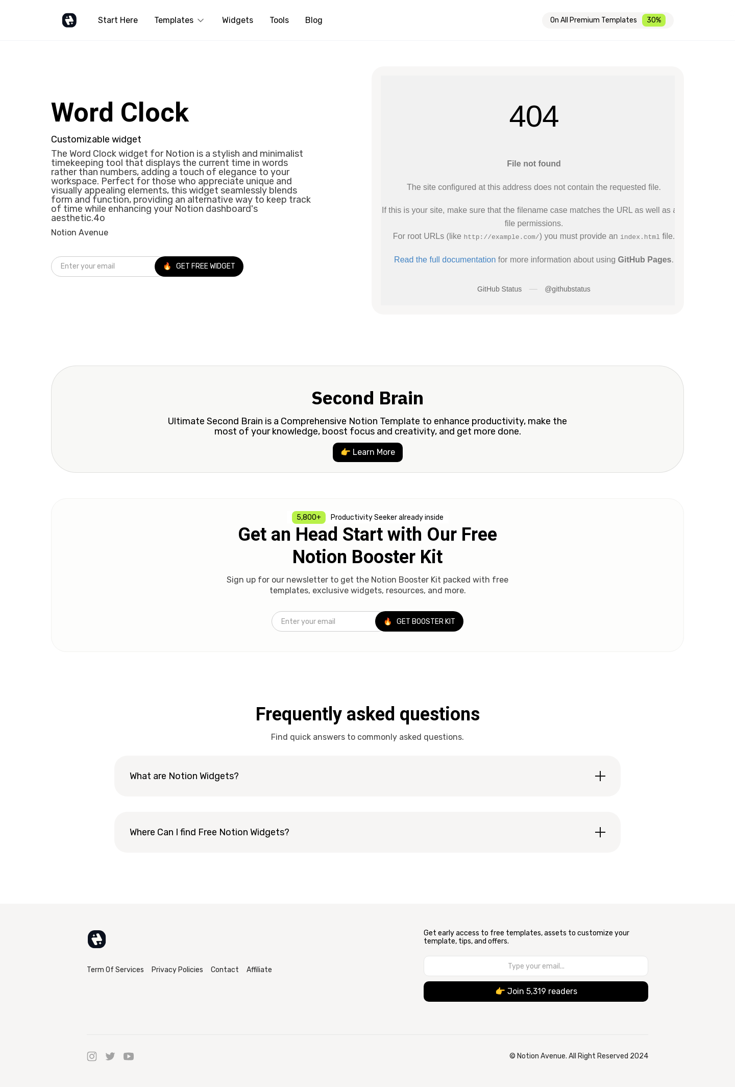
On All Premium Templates (593, 20)
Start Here (118, 20)
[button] (180, 20)
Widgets (237, 20)
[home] (69, 20)
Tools (279, 20)
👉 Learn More (367, 452)
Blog (314, 20)
